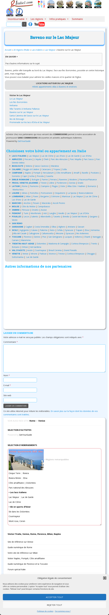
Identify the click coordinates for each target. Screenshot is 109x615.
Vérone (34, 253)
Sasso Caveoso (41, 166)
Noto (52, 230)
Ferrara (53, 179)
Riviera (26, 473)
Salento (34, 216)
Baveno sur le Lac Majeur (21, 112)
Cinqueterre (60, 193)
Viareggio (97, 236)
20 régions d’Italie (21, 49)
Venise (25, 253)
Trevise (61, 253)
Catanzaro (46, 169)
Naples (28, 172)
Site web (7, 395)
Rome (25, 186)
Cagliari (29, 226)
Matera (29, 166)
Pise (44, 236)
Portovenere (46, 193)
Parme (45, 179)
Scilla (64, 169)
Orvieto (35, 209)
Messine (59, 233)
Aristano (71, 226)
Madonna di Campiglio (58, 243)
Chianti (87, 236)
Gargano (94, 216)
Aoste (30, 250)
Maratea (55, 166)
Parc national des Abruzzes (21, 487)
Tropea (56, 169)
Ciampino (45, 186)
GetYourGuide (24, 141)
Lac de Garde (73, 155)
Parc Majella (75, 159)
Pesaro (36, 203)
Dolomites (41, 243)
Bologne (35, 179)
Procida (40, 176)
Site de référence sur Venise (20, 541)
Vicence (52, 253)
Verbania (13, 105)
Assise (44, 209)
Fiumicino (34, 186)
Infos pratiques (59, 19)
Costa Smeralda (41, 226)
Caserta (49, 176)
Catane (34, 230)
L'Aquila (37, 159)
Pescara (28, 159)
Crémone (55, 196)
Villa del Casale (20, 233)
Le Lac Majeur (16, 98)
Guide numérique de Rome (20, 547)
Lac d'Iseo (60, 155)
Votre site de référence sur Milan (23, 553)
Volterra (78, 236)
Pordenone (61, 182)
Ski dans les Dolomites (19, 511)
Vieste (14, 220)
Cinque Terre (14, 473)
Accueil (8, 49)
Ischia (31, 176)
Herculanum (48, 172)
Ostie (62, 186)
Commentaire (10, 342)
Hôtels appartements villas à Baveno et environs (54, 86)
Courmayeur (40, 250)
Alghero (61, 226)
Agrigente (24, 230)
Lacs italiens (37, 49)
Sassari (81, 226)
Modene (73, 179)
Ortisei (25, 247)
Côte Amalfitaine (63, 172)
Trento (94, 243)
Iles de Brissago (17, 119)
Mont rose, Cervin (17, 521)
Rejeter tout (54, 605)
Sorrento (16, 176)
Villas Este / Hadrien (76, 186)
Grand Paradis (70, 250)
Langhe (52, 213)
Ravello (85, 172)
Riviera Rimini (15, 478)
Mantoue (66, 196)
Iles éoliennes (82, 233)
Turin (26, 213)
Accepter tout (54, 597)
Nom (6, 375)
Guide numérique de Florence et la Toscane (28, 564)
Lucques (68, 236)
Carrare (15, 240)
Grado (80, 182)
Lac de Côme (47, 155)
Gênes (25, 193)
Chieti (46, 159)
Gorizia (72, 182)
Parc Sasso (89, 159)
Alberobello (45, 216)
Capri (24, 176)
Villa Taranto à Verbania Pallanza (24, 108)
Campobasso (44, 206)
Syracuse (69, 230)
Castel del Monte (79, 216)
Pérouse (26, 209)
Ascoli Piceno (59, 203)
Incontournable (18, 19)
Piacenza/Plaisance (88, 179)
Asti (45, 213)
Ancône (27, 203)
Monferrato (36, 213)
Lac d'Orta (86, 155)
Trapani (79, 230)
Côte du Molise (28, 206)
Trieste (43, 182)
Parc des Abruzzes (59, 159)
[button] (104, 578)
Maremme (26, 240)
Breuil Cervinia (55, 250)
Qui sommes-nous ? (63, 611)
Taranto (56, 216)
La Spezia (72, 193)
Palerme (44, 230)
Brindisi (66, 216)
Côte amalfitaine (16, 482)
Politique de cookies (45, 611)
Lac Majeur (50, 49)
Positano (95, 172)
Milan (28, 196)
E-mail (7, 385)
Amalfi (76, 172)
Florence (28, 236)
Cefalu (60, 230)
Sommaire (77, 19)
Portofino (34, 193)
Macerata (46, 203)
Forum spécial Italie (17, 569)
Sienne (37, 236)
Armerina (95, 230)
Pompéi (36, 172)
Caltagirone (34, 233)
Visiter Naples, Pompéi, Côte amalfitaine (26, 558)
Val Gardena (35, 247)
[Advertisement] (54, 299)
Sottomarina (17, 257)
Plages (55, 186)
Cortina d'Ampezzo (80, 243)
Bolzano (16, 247)
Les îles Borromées (18, 102)
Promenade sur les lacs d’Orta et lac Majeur (30, 122)
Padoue (43, 253)
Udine (51, 182)
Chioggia (91, 253)
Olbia (53, 226)
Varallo (61, 213)
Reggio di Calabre (31, 169)
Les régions (38, 19)
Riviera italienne (86, 193)
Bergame (44, 196)
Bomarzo (92, 186)
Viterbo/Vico (18, 189)
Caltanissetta (48, 233)
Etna (87, 230)
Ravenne (63, 179)
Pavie (35, 196)
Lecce (26, 216)
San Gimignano (55, 236)
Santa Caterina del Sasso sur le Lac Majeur (29, 115)
